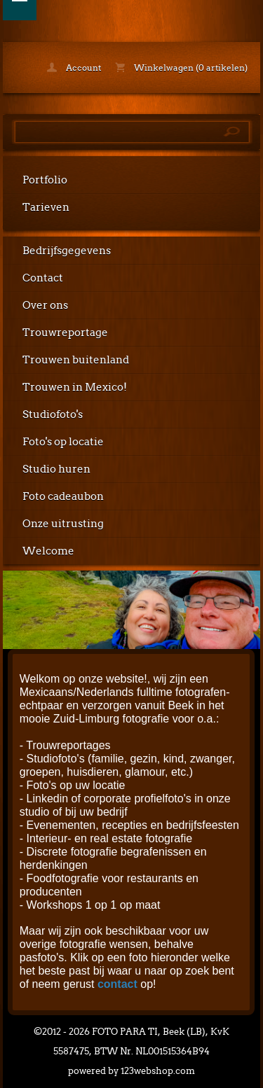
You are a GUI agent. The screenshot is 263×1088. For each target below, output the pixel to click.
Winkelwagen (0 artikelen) (181, 67)
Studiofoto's (52, 414)
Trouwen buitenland (75, 360)
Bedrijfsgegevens (66, 250)
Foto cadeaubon (63, 496)
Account (74, 67)
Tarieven (45, 207)
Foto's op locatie (63, 441)
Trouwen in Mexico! (74, 387)
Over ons (45, 305)
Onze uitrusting (63, 523)
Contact (42, 278)
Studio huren (56, 469)
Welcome (48, 551)
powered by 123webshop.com (131, 1071)
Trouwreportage (65, 332)
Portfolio (44, 180)
